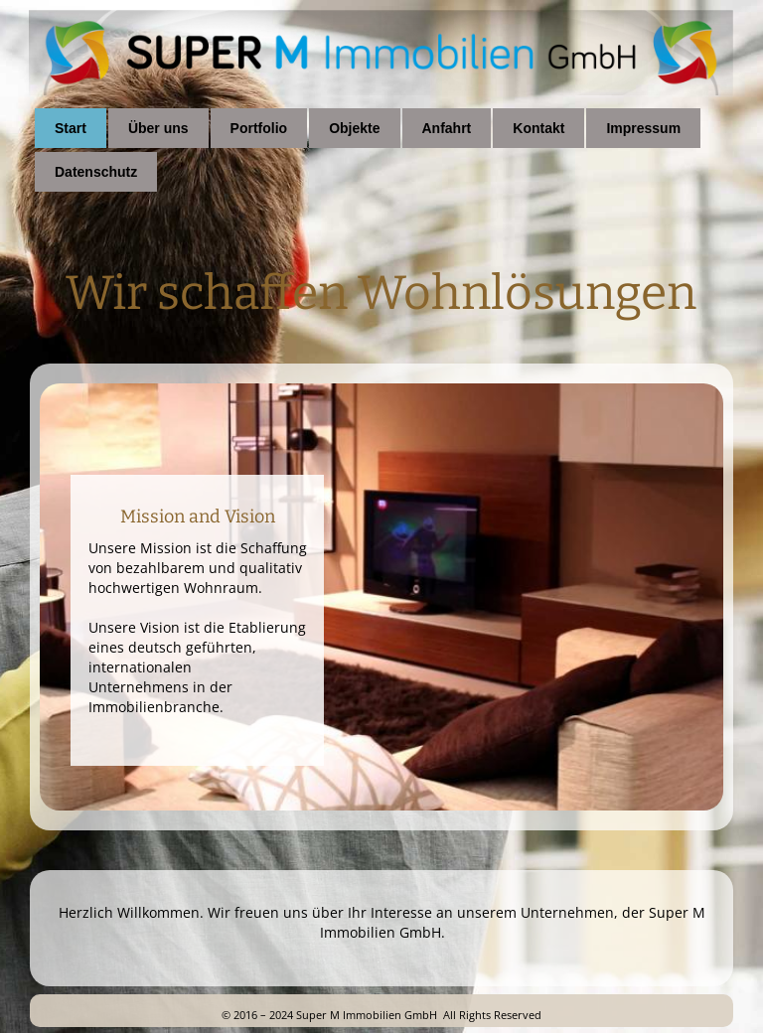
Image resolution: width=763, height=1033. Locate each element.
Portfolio (259, 128)
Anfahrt (447, 128)
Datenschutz (96, 172)
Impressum (643, 128)
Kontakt (538, 128)
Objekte (354, 128)
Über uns (158, 128)
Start (70, 128)
